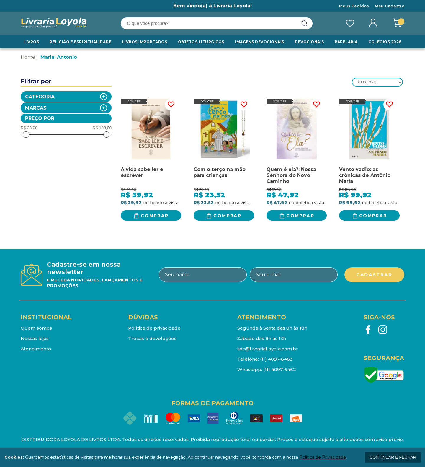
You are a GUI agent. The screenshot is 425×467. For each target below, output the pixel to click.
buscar (304, 23)
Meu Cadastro (389, 6)
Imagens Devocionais (260, 42)
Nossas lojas (35, 338)
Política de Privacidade (322, 457)
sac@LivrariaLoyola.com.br (267, 349)
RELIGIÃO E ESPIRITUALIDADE (80, 42)
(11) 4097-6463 (276, 359)
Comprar (155, 215)
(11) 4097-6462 (279, 369)
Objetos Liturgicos (201, 42)
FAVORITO (171, 104)
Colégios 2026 (384, 42)
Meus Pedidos (354, 6)
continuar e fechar (393, 457)
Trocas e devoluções (152, 338)
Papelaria (346, 42)
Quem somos (36, 328)
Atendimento (36, 349)
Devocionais (310, 42)
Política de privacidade (154, 328)
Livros (31, 42)
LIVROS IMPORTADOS (145, 42)
